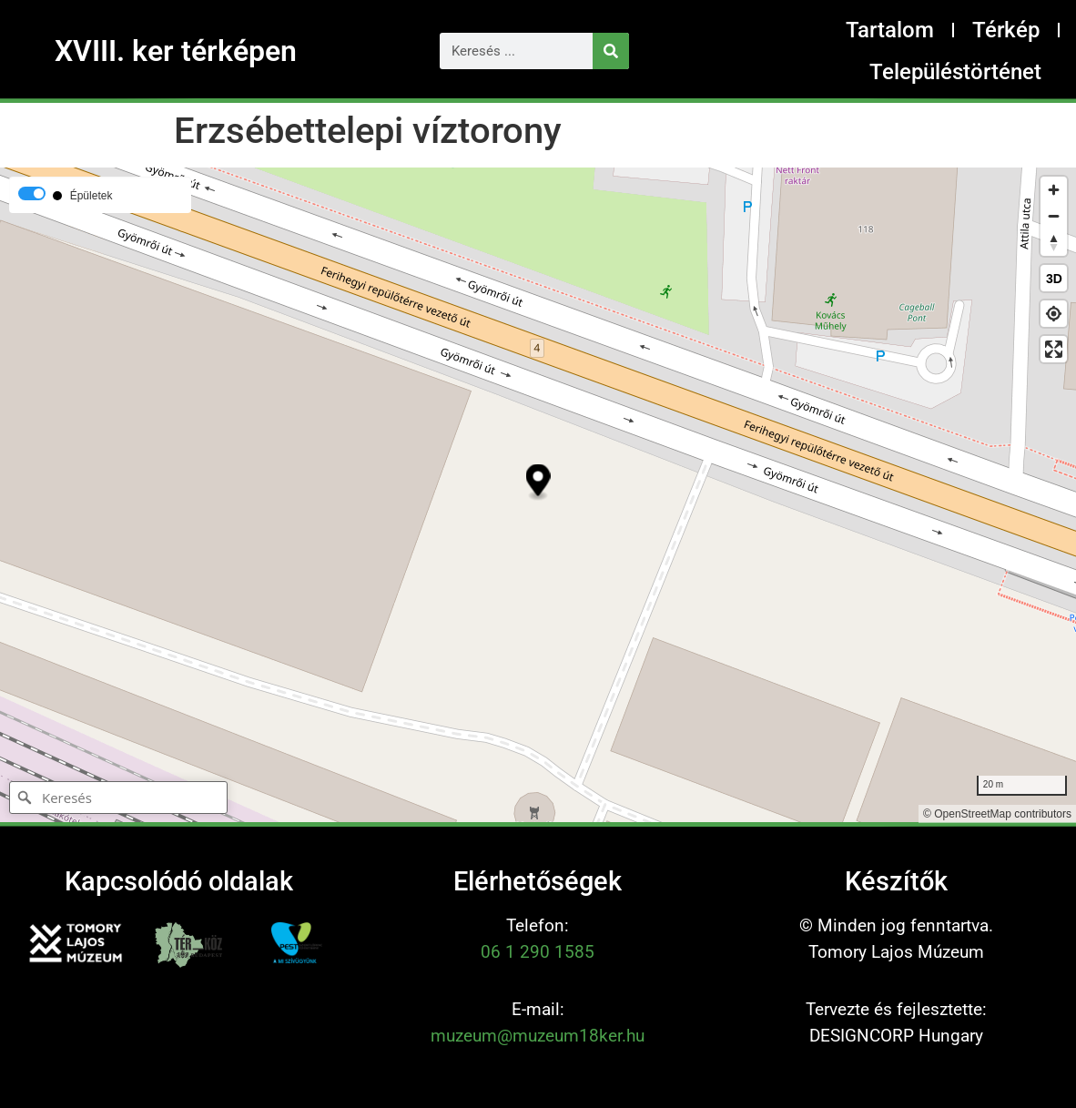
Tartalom (890, 30)
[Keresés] (611, 51)
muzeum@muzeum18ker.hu (538, 1035)
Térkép (1006, 30)
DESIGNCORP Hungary (896, 1035)
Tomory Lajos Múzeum (896, 951)
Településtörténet (955, 72)
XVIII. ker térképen (176, 51)
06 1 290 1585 (537, 951)
